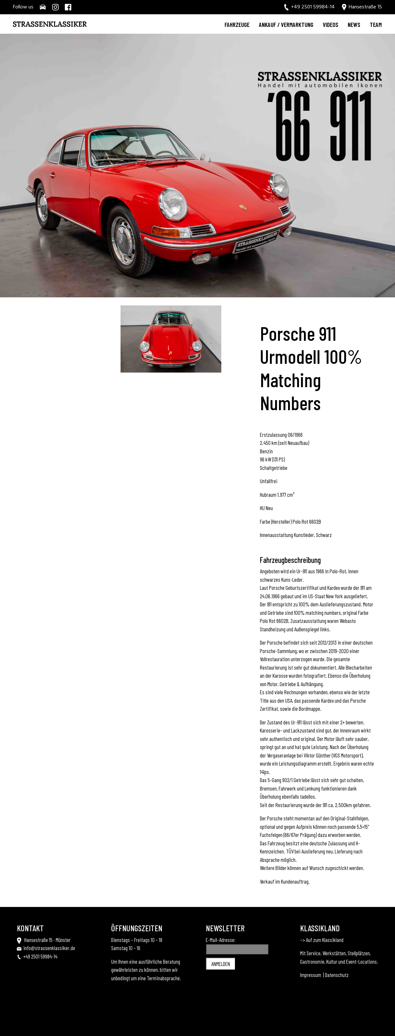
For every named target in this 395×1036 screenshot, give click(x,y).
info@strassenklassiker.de (49, 948)
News (354, 24)
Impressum (310, 974)
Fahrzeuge (237, 24)
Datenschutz (337, 974)
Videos (330, 24)
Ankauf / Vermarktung (286, 24)
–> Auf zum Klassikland (321, 939)
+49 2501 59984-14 (40, 956)
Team (376, 24)
